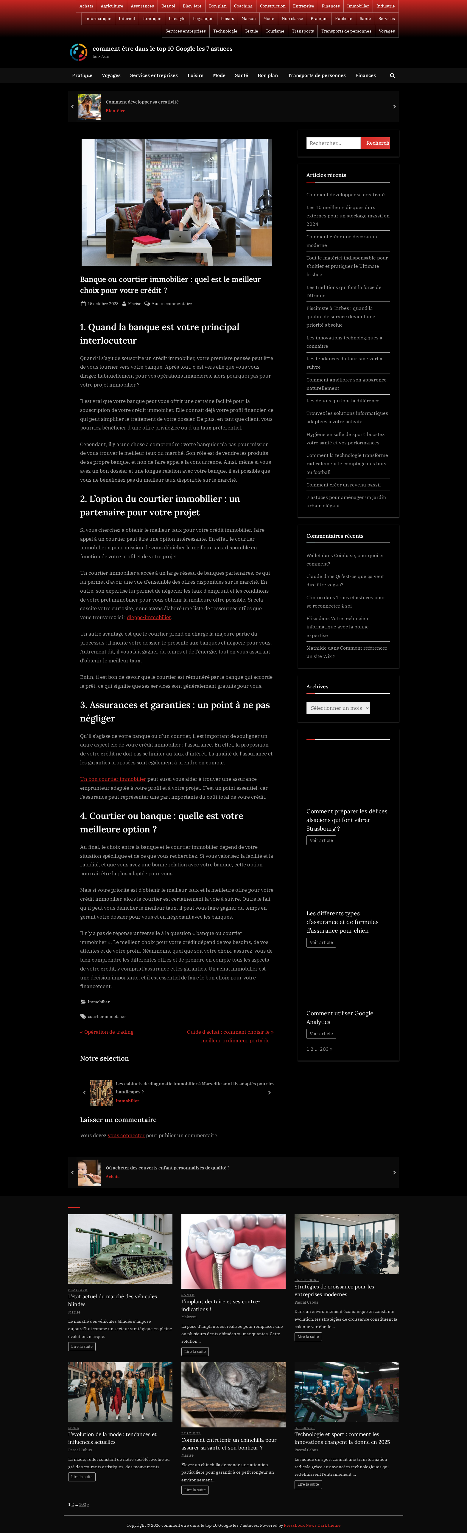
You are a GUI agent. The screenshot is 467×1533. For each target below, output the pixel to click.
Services (387, 18)
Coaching (243, 6)
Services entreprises (186, 31)
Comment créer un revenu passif (343, 484)
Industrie (385, 6)
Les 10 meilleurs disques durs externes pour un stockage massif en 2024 (348, 215)
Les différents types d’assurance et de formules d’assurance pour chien (342, 922)
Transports (303, 31)
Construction (273, 6)
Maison (249, 18)
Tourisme (275, 31)
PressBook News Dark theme (312, 1525)
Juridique (152, 18)
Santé (365, 18)
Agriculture (112, 6)
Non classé (292, 18)
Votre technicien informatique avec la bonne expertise (337, 626)
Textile (251, 31)
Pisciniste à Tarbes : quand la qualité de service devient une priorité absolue (340, 316)
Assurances (142, 6)
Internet (127, 18)
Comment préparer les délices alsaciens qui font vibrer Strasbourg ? (346, 820)
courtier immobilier (107, 1016)
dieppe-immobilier (149, 617)
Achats (86, 6)
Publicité (343, 18)
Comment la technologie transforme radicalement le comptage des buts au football (347, 463)
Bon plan (218, 6)
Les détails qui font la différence (342, 400)
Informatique (98, 18)
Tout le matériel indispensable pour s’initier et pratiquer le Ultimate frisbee (347, 266)
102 (82, 1504)
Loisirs (227, 18)
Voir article (321, 840)
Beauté (168, 6)
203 (324, 1049)
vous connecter (126, 1135)
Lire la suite (82, 1346)
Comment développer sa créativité (142, 101)
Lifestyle (177, 18)
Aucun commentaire (172, 303)
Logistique (203, 18)
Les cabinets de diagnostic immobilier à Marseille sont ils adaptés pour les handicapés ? (195, 1088)
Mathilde (316, 648)
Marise (134, 303)
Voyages (387, 31)
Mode (268, 18)
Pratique (319, 18)
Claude (314, 576)
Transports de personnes (346, 31)
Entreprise (303, 6)
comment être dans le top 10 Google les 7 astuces (163, 48)
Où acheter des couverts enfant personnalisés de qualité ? (168, 1168)
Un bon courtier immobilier (113, 779)
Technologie (225, 31)
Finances (331, 6)
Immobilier (358, 6)
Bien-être (192, 6)
